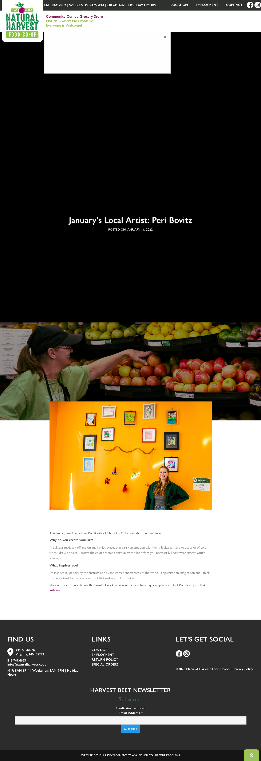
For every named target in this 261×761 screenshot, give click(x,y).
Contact (234, 5)
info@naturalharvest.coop (26, 664)
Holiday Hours (142, 5)
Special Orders (105, 664)
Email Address (131, 713)
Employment (207, 5)
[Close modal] (165, 37)
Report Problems (167, 755)
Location (179, 5)
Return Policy (105, 660)
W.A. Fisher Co (142, 755)
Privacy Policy (243, 669)
